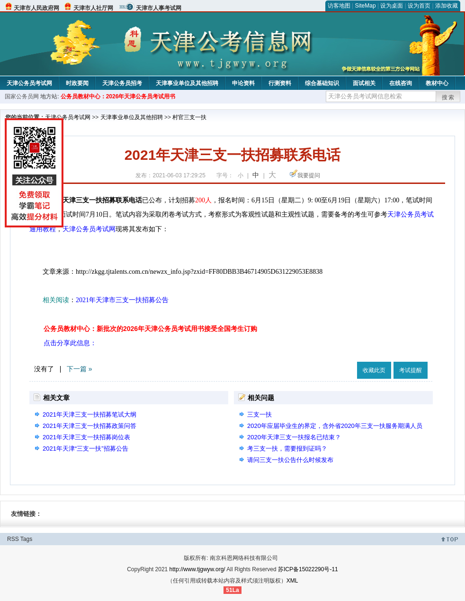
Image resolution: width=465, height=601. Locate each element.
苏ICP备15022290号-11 (308, 569)
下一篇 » (79, 369)
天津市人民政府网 (36, 8)
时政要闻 (77, 83)
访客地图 (339, 5)
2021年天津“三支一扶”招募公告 (85, 448)
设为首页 (419, 5)
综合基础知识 (322, 83)
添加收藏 (446, 5)
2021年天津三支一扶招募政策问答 (89, 425)
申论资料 (243, 83)
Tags (26, 539)
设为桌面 (391, 5)
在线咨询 (400, 83)
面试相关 (364, 83)
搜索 (448, 97)
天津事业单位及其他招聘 (187, 83)
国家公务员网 (22, 96)
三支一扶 (259, 414)
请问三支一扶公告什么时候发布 (290, 459)
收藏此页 (374, 370)
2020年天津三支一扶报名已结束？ (294, 437)
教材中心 (437, 83)
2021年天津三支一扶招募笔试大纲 (89, 414)
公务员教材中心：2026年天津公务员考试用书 (118, 96)
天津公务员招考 (122, 83)
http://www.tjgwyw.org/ (197, 569)
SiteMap (365, 5)
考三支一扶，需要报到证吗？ (287, 448)
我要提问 (308, 175)
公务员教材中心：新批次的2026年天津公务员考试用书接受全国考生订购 (150, 328)
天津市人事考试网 (158, 8)
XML (292, 580)
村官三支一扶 (189, 117)
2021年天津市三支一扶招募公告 (122, 300)
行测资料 (279, 83)
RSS (13, 539)
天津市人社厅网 (93, 8)
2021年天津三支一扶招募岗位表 (86, 437)
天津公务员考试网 (29, 83)
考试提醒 (410, 370)
